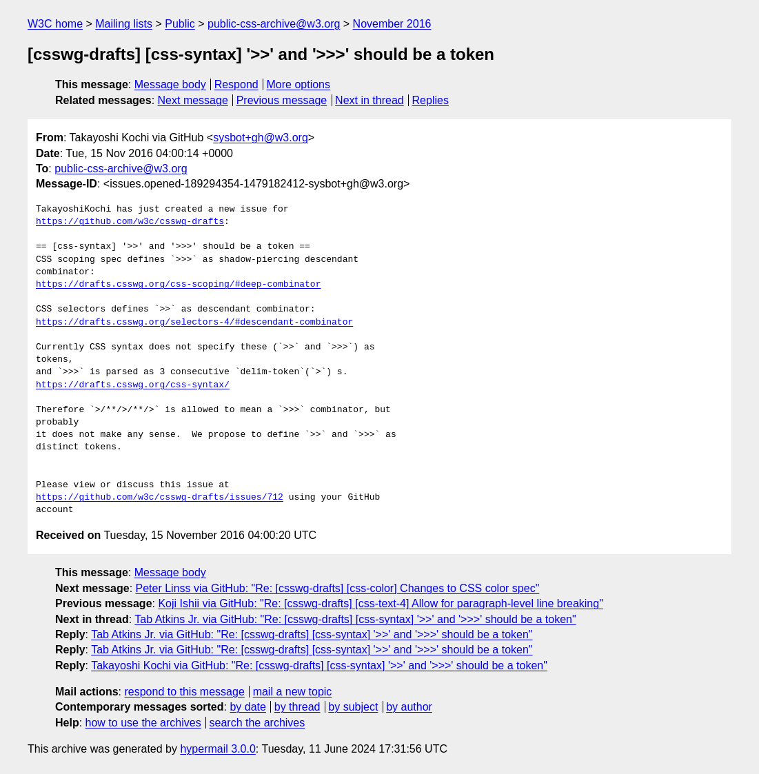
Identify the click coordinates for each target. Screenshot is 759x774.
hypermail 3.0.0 (217, 749)
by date (247, 707)
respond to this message (184, 691)
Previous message (281, 100)
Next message (193, 100)
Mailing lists (123, 24)
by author (409, 707)
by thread (297, 707)
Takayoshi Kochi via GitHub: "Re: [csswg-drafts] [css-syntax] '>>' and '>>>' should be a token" (319, 665)
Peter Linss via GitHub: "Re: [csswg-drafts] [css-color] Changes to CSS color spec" (338, 588)
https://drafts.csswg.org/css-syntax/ (133, 385)
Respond (236, 84)
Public (180, 24)
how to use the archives (143, 723)
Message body (170, 84)
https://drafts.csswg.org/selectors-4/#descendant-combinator (194, 322)
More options (299, 84)
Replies (430, 100)
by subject (353, 707)
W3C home (55, 24)
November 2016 (392, 24)
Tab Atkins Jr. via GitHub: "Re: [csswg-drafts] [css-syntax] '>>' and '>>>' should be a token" (355, 619)
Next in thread (369, 100)
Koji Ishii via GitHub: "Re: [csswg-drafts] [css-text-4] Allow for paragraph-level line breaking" (380, 603)
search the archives (257, 723)
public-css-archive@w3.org (274, 24)
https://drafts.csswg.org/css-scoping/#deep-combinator (178, 284)
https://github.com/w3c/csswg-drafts (130, 222)
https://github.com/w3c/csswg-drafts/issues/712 (159, 497)
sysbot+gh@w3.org (260, 137)
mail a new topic (292, 691)
